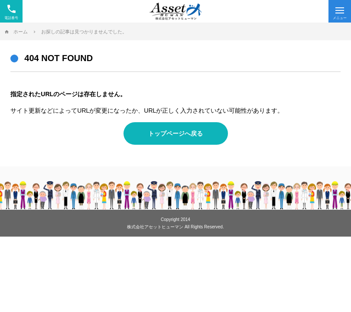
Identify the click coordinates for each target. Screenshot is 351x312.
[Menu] (339, 11)
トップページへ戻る (175, 133)
